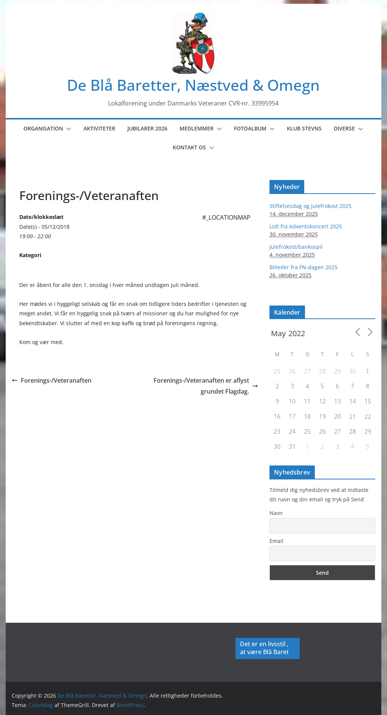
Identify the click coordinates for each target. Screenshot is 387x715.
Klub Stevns (304, 128)
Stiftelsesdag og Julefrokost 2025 (310, 205)
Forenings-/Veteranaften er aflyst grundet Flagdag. (205, 385)
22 (367, 417)
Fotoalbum (250, 128)
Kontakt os (189, 147)
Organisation (43, 128)
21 (352, 417)
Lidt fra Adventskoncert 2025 (305, 226)
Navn (276, 512)
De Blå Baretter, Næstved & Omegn (193, 84)
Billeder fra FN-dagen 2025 (303, 267)
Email (276, 540)
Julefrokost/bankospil (296, 246)
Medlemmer (197, 128)
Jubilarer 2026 (147, 128)
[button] (67, 129)
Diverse (344, 128)
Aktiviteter (99, 128)
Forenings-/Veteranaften (51, 380)
